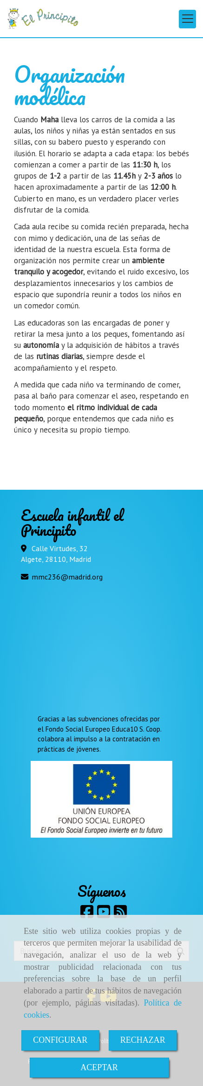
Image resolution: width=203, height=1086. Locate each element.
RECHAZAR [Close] (142, 1040)
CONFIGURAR (60, 1040)
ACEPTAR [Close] (99, 1067)
